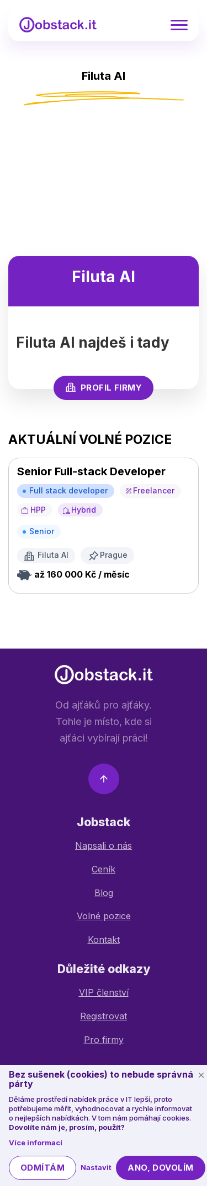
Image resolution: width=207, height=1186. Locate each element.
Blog (103, 892)
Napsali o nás (103, 845)
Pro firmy (104, 1039)
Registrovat (103, 1016)
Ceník (103, 869)
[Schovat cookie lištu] (200, 1075)
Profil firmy (103, 387)
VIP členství (104, 992)
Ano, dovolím (160, 1167)
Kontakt (104, 939)
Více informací (35, 1142)
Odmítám (42, 1167)
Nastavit (96, 1167)
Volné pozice (104, 915)
